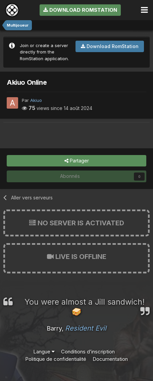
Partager (76, 160)
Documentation (110, 359)
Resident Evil (85, 328)
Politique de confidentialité (55, 359)
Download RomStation (80, 10)
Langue (44, 351)
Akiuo (36, 100)
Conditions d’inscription (88, 351)
